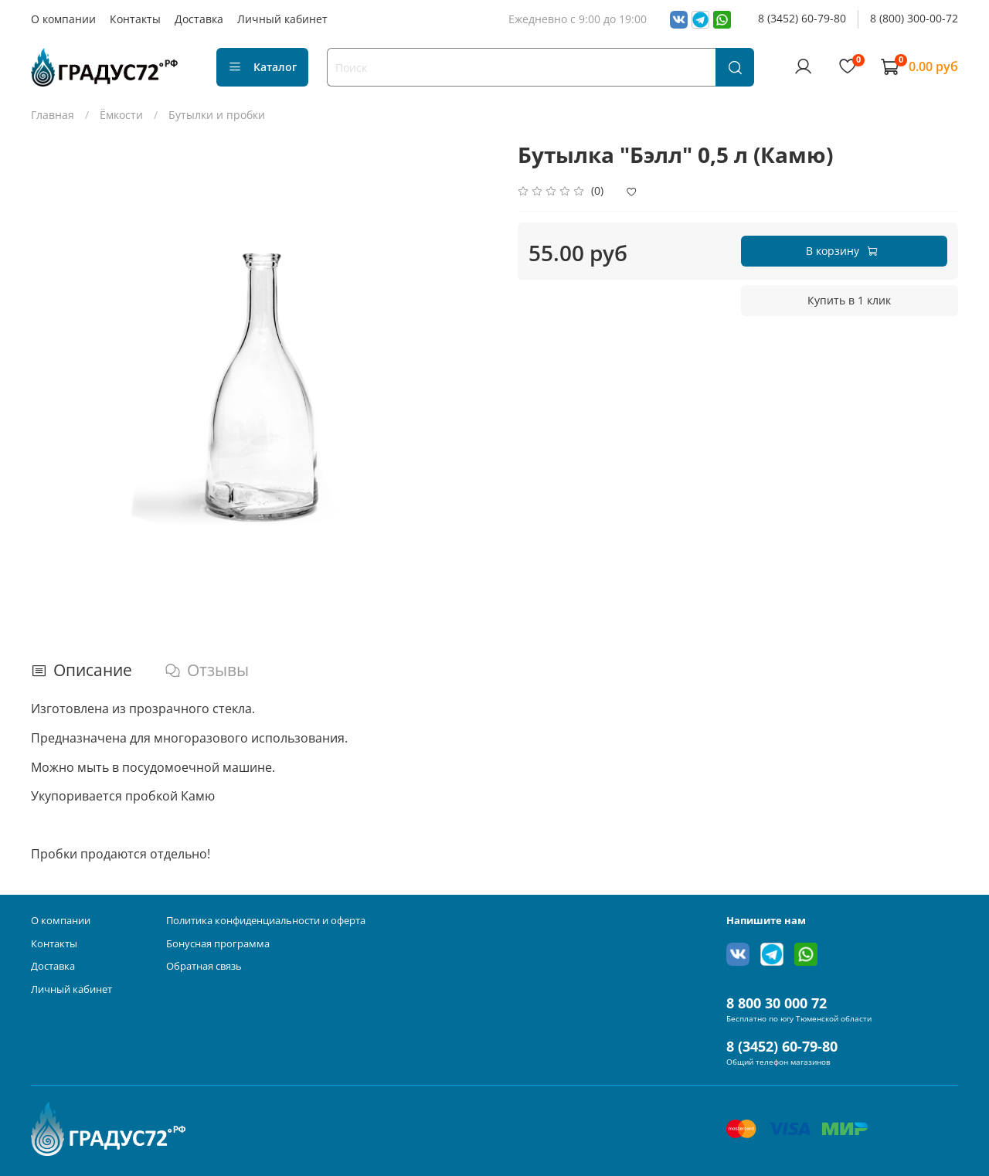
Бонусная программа (218, 943)
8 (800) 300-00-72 (914, 18)
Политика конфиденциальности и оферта (265, 920)
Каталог (262, 66)
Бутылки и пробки (216, 114)
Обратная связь (204, 966)
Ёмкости (121, 114)
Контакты (135, 19)
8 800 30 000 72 (776, 1003)
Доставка (199, 19)
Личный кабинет (282, 19)
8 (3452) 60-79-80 (802, 18)
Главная (52, 114)
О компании (63, 19)
